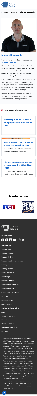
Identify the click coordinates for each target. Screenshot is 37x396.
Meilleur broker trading (10, 308)
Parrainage (5, 277)
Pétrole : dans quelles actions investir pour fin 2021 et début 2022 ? (17, 165)
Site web (4, 62)
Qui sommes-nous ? (9, 316)
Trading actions (7, 265)
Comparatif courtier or (10, 292)
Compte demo (7, 300)
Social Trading (6, 304)
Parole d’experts (7, 273)
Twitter (13, 62)
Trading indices (7, 269)
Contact (4, 332)
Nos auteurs (5, 320)
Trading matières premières (12, 261)
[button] (4, 392)
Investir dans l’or (7, 288)
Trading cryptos (7, 253)
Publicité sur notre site (9, 328)
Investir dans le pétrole (10, 284)
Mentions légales (7, 324)
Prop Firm (5, 296)
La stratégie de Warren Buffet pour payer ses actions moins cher (17, 122)
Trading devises (7, 257)
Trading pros (6, 249)
